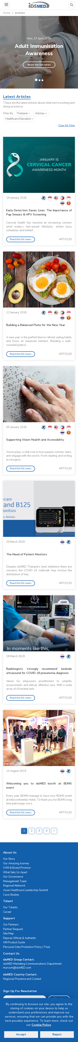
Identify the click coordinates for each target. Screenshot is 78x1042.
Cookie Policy (41, 1025)
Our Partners (11, 924)
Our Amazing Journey (16, 863)
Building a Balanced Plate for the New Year (35, 325)
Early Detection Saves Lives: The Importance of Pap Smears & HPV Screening (39, 212)
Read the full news (39, 64)
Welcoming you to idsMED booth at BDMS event (39, 786)
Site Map (8, 933)
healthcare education (19, 119)
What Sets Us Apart (15, 872)
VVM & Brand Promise (17, 868)
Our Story (9, 859)
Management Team (15, 881)
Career (7, 912)
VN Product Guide (14, 942)
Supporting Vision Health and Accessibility (35, 440)
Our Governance (13, 877)
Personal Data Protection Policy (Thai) (26, 947)
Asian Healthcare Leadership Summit (25, 890)
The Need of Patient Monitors (26, 554)
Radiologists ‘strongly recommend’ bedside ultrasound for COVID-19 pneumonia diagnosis (39, 671)
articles (41, 113)
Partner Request (13, 929)
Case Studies (11, 895)
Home (6, 13)
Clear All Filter (66, 125)
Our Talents (10, 907)
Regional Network (14, 886)
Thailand (23, 113)
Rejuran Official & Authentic (19, 938)
